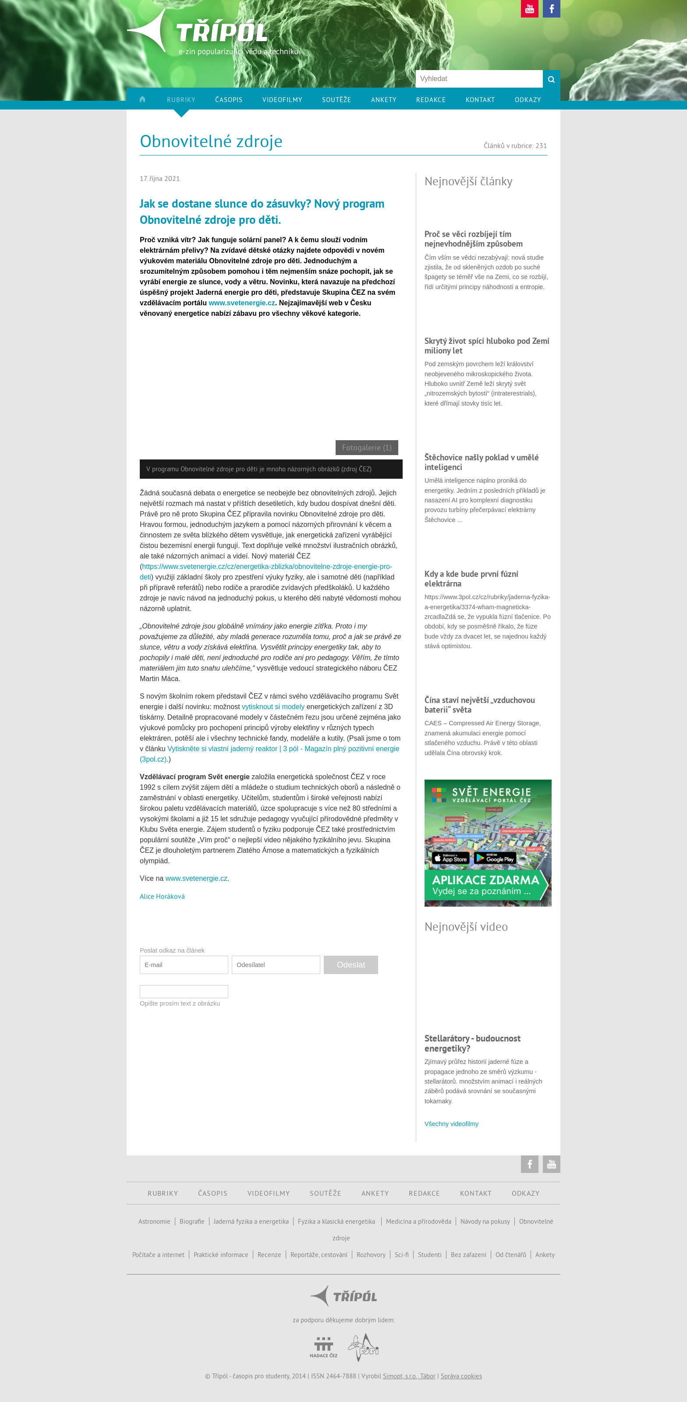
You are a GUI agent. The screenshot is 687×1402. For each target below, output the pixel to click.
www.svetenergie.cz (196, 878)
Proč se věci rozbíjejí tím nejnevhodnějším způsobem (474, 239)
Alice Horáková (162, 896)
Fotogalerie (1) (367, 447)
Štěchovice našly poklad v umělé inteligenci (482, 462)
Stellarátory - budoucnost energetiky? (473, 1043)
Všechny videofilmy (451, 1123)
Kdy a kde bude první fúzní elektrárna (471, 579)
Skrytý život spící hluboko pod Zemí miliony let (487, 345)
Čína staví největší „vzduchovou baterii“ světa (480, 705)
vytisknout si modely (273, 706)
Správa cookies (461, 1376)
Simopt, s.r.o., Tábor (409, 1376)
